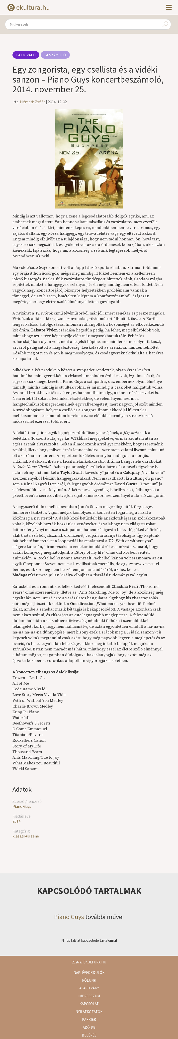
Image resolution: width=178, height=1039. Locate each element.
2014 (16, 821)
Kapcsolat (89, 1003)
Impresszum (89, 996)
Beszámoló (55, 54)
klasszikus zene (25, 835)
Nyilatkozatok (89, 1011)
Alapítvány (89, 988)
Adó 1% (89, 1027)
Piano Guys (21, 806)
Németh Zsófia (32, 101)
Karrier (89, 1019)
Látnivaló (26, 54)
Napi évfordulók (89, 972)
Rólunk (89, 980)
